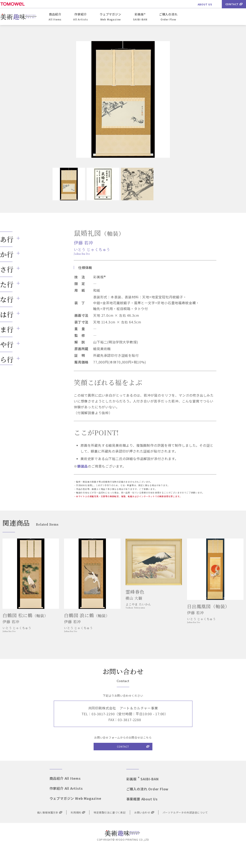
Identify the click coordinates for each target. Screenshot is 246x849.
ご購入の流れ (147, 788)
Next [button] (161, 99)
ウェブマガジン (75, 798)
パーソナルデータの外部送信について (185, 812)
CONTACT (234, 4)
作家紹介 (66, 788)
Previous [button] (84, 99)
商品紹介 (65, 778)
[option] (123, 99)
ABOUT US (205, 4)
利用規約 (78, 812)
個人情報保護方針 (49, 812)
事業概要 (142, 798)
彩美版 (142, 778)
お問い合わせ (144, 812)
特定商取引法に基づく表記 (110, 812)
